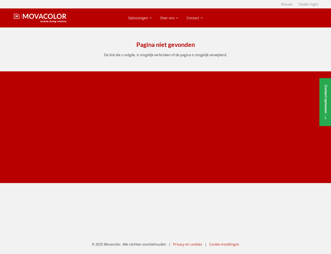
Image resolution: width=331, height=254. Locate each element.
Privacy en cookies (187, 244)
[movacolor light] (40, 18)
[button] (150, 17)
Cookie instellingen (224, 244)
